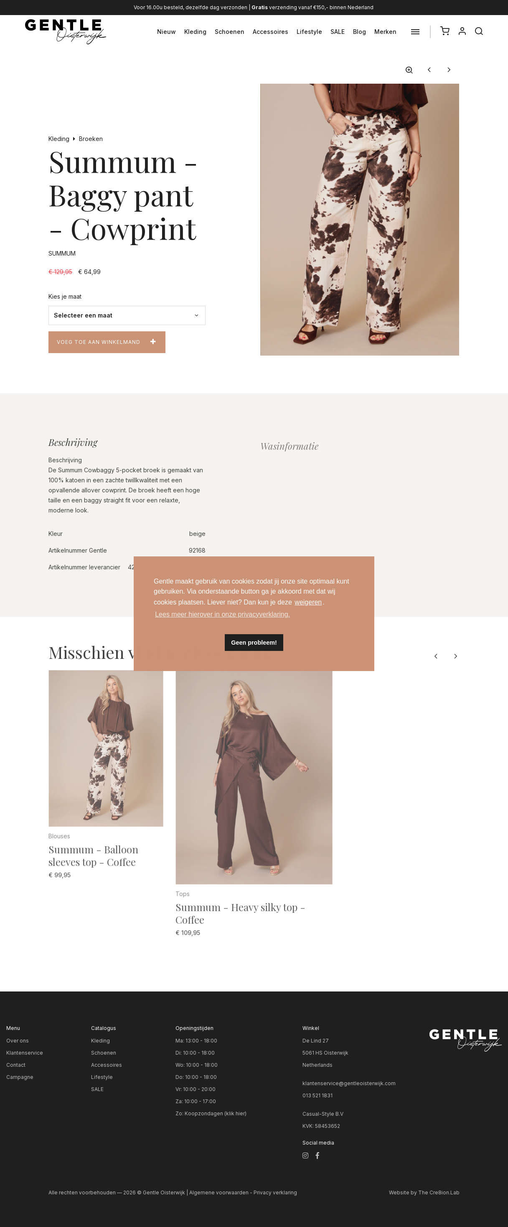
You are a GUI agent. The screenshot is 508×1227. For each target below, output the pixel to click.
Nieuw (166, 31)
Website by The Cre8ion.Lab (424, 1192)
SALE (337, 31)
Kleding (195, 31)
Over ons (17, 1040)
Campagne (19, 1077)
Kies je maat (64, 296)
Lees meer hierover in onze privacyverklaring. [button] (222, 614)
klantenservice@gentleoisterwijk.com (349, 1083)
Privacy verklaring (275, 1192)
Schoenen (229, 31)
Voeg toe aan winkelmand (98, 342)
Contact (15, 1065)
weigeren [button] (308, 602)
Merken (385, 31)
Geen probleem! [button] (254, 642)
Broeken (91, 138)
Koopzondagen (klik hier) (215, 1113)
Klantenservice (24, 1053)
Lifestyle (309, 31)
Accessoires (270, 31)
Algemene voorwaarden (219, 1192)
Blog (359, 31)
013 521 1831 (317, 1095)
